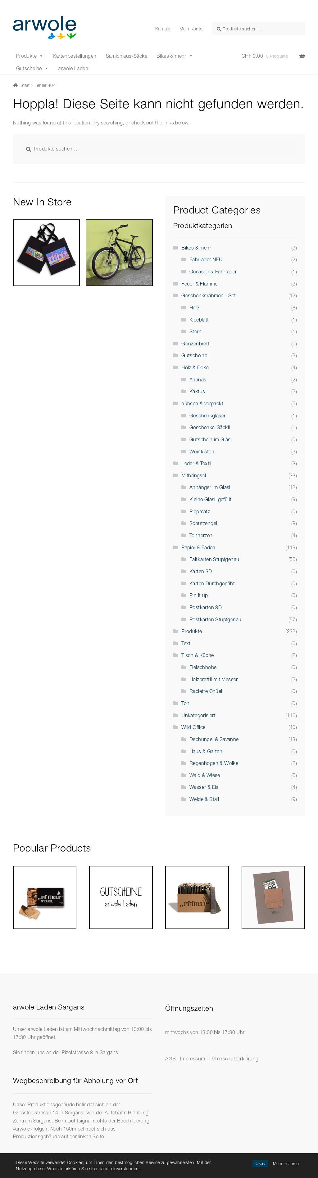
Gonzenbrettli (196, 343)
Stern (195, 331)
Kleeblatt (199, 319)
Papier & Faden (198, 547)
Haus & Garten (205, 751)
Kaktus (197, 391)
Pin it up (198, 595)
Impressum (192, 1058)
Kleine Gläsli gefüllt (210, 499)
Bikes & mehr (175, 56)
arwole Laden (73, 68)
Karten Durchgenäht (212, 583)
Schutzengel (203, 523)
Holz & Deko (195, 367)
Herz (194, 307)
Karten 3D (200, 571)
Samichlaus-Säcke (126, 56)
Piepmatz (199, 511)
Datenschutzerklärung (234, 1058)
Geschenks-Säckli (209, 427)
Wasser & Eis (204, 787)
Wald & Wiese (204, 775)
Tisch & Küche (197, 655)
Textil (187, 643)
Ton (185, 703)
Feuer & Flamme (199, 283)
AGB (170, 1058)
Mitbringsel (193, 475)
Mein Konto (191, 28)
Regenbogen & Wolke (213, 763)
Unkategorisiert (198, 715)
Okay (260, 1163)
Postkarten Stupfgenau (215, 619)
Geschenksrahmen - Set (208, 295)
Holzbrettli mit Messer (213, 679)
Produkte (30, 56)
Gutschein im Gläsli (211, 439)
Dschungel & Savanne (214, 739)
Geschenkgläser (207, 415)
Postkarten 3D (205, 607)
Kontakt (162, 28)
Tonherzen (201, 535)
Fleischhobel (203, 667)
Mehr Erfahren (286, 1163)
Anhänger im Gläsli (210, 487)
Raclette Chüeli (206, 691)
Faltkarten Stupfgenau (214, 559)
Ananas (197, 379)
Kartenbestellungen (74, 56)
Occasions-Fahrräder (213, 271)
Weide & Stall (204, 799)
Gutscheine (32, 68)
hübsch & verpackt (202, 403)
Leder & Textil (196, 463)
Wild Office (193, 727)
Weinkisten (201, 451)
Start (25, 85)
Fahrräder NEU (205, 259)
